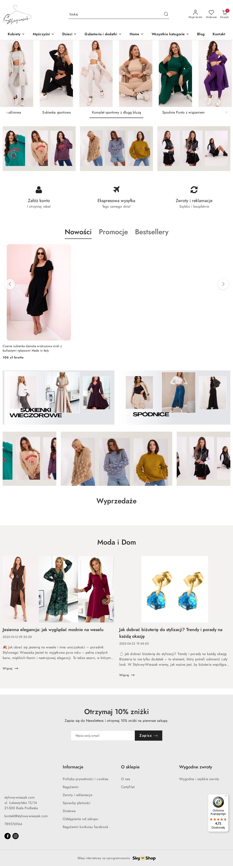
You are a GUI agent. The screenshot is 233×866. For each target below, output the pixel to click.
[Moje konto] (195, 14)
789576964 (13, 824)
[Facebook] (7, 836)
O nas (125, 779)
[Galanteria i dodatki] (103, 34)
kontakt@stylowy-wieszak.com (26, 816)
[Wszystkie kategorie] (170, 34)
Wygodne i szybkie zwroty (199, 779)
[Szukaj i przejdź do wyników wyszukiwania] (166, 14)
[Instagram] (15, 836)
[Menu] (226, 796)
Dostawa (69, 811)
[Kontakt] (219, 34)
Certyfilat (128, 787)
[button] (69, 34)
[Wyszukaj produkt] (119, 14)
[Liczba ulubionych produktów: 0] (211, 14)
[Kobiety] (16, 34)
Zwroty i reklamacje (77, 795)
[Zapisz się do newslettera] (103, 735)
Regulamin (70, 787)
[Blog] (200, 34)
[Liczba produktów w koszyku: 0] (224, 14)
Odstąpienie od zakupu (80, 819)
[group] (116, 73)
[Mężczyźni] (43, 34)
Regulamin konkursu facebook (85, 827)
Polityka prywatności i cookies (85, 779)
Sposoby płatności (77, 803)
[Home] (137, 34)
